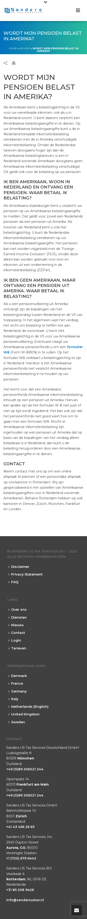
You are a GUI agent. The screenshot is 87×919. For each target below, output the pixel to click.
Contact (16, 633)
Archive (24, 48)
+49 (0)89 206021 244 (24, 769)
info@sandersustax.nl (25, 900)
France (15, 683)
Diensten (17, 617)
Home (12, 48)
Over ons (17, 609)
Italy (13, 699)
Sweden (16, 722)
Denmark (17, 676)
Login (14, 640)
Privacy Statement (25, 574)
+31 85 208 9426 (20, 890)
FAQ (13, 582)
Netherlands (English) (28, 707)
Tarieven (17, 648)
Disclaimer (18, 567)
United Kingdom (23, 714)
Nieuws (16, 625)
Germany (17, 691)
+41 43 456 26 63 (20, 827)
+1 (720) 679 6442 (21, 858)
